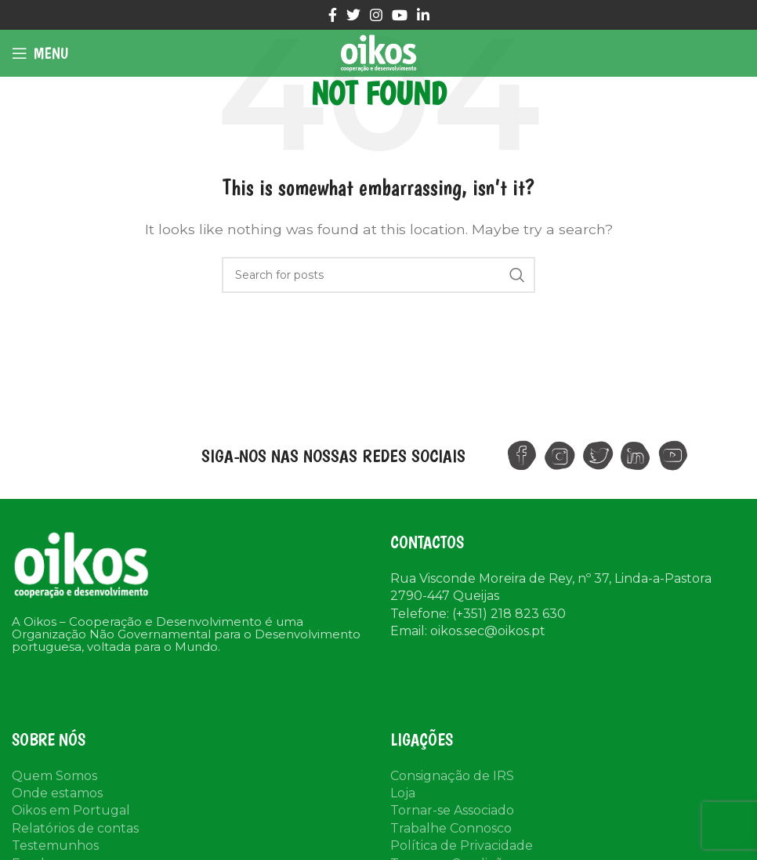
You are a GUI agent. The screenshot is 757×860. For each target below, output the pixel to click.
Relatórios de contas (75, 828)
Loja (402, 793)
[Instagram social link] (376, 15)
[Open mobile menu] (40, 53)
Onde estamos (57, 793)
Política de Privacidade (461, 845)
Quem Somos (54, 775)
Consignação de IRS (452, 775)
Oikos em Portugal (71, 810)
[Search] (378, 275)
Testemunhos (55, 845)
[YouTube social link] (399, 15)
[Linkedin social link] (423, 15)
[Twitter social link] (353, 15)
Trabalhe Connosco (451, 828)
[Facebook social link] (333, 15)
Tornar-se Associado (452, 810)
